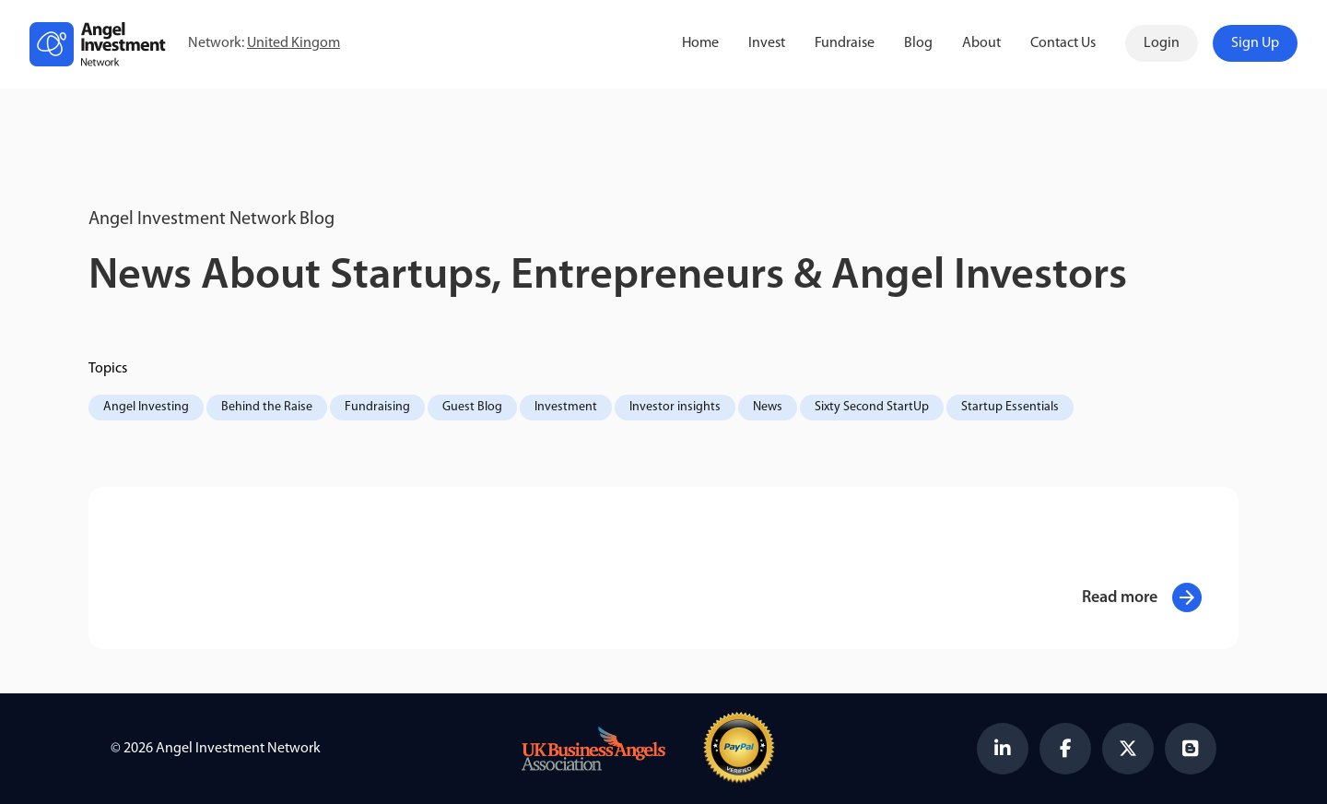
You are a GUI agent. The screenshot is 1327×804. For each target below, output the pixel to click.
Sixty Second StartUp (872, 407)
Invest (766, 43)
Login (1162, 43)
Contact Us (1063, 43)
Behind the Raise (266, 407)
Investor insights (675, 407)
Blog (918, 43)
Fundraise (845, 43)
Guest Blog (472, 407)
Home (700, 43)
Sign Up (1255, 43)
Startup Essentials (1010, 407)
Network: (264, 44)
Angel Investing (146, 407)
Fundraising (377, 407)
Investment (565, 407)
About (981, 43)
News (767, 407)
